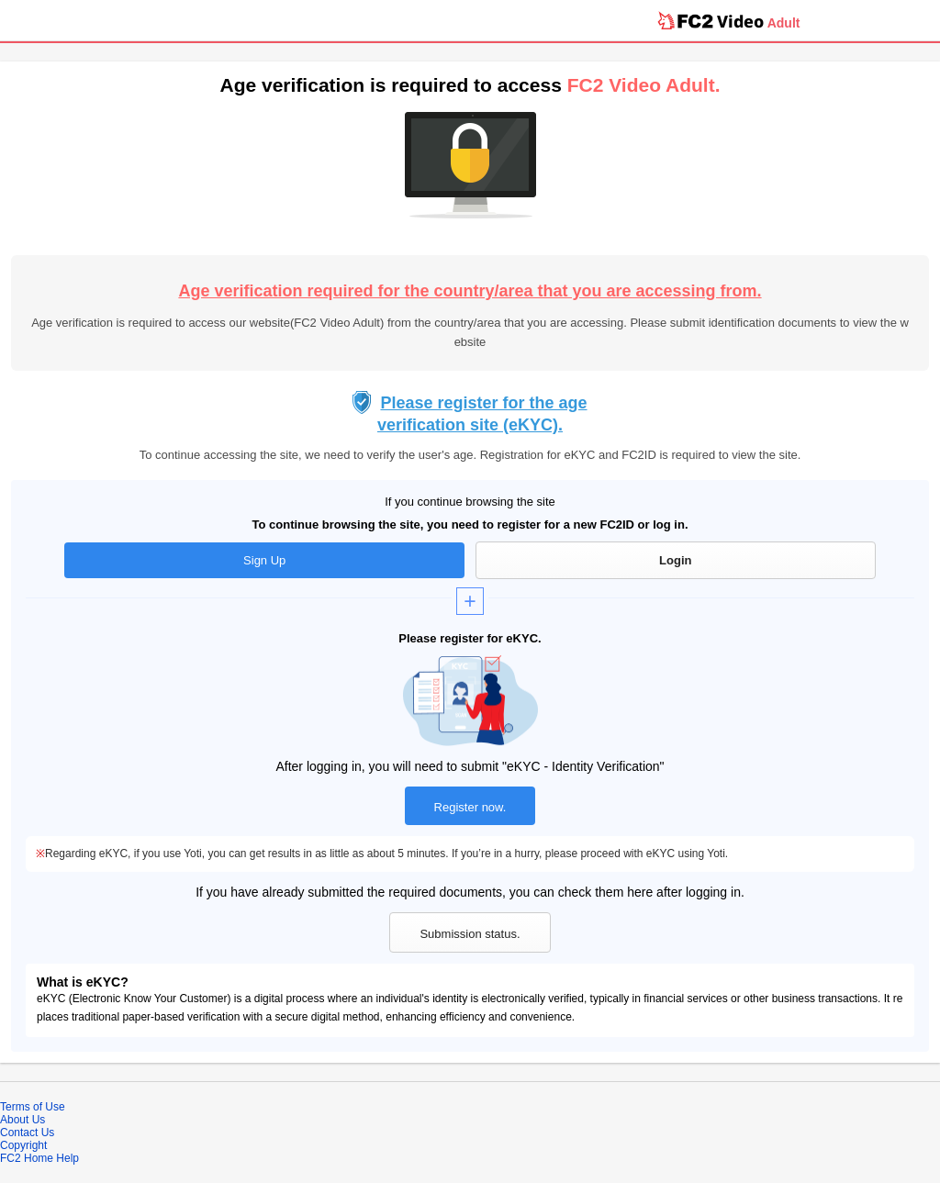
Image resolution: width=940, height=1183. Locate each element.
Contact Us (27, 1132)
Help (67, 1158)
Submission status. (470, 934)
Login (675, 560)
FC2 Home (26, 1158)
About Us (22, 1119)
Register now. (470, 807)
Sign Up (264, 560)
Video (740, 21)
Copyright (23, 1145)
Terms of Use (32, 1106)
